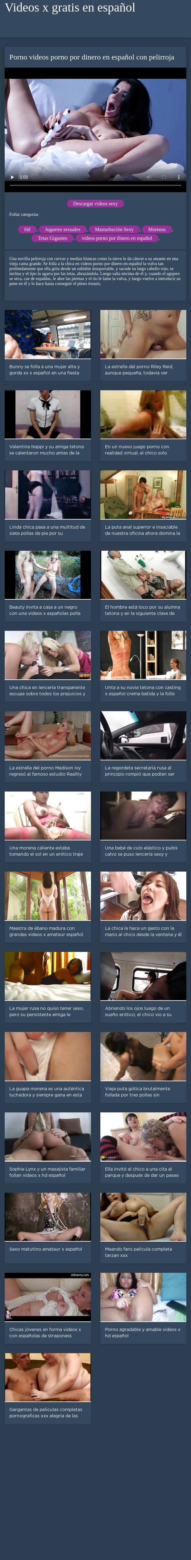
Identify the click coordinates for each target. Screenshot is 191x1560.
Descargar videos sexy (95, 203)
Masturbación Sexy (114, 229)
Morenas (157, 229)
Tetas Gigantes (52, 238)
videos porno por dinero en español (117, 238)
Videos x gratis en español (70, 7)
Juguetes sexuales (62, 229)
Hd (27, 229)
